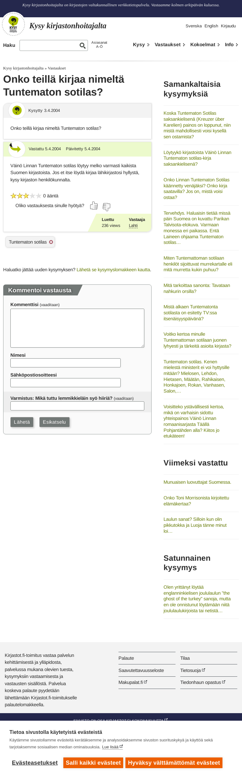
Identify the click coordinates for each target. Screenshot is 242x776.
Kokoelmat (202, 44)
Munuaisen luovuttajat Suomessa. (197, 482)
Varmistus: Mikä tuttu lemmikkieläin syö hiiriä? (61, 398)
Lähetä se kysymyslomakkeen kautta (113, 269)
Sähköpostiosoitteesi (33, 374)
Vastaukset (168, 44)
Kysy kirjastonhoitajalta (23, 68)
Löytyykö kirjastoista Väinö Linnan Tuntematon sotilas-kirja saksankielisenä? (197, 158)
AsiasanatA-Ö (99, 44)
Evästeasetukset (35, 763)
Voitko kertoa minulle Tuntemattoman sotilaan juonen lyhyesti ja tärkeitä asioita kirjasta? (197, 339)
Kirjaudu (228, 26)
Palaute (126, 658)
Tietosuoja (190, 670)
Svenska (194, 26)
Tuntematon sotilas (28, 242)
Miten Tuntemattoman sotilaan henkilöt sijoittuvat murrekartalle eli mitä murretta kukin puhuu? (198, 263)
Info (229, 44)
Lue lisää (110, 747)
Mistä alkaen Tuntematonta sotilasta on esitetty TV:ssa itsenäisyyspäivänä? (191, 312)
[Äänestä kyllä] (94, 205)
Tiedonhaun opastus (200, 682)
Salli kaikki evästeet (93, 763)
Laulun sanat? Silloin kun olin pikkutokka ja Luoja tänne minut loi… (195, 524)
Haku (9, 45)
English (211, 26)
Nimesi (18, 355)
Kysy (139, 44)
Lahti (133, 225)
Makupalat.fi (130, 682)
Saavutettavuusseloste (141, 670)
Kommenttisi (24, 304)
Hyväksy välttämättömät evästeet (175, 763)
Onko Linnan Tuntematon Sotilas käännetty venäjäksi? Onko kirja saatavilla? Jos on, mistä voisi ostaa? (196, 188)
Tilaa (185, 658)
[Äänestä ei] (106, 207)
